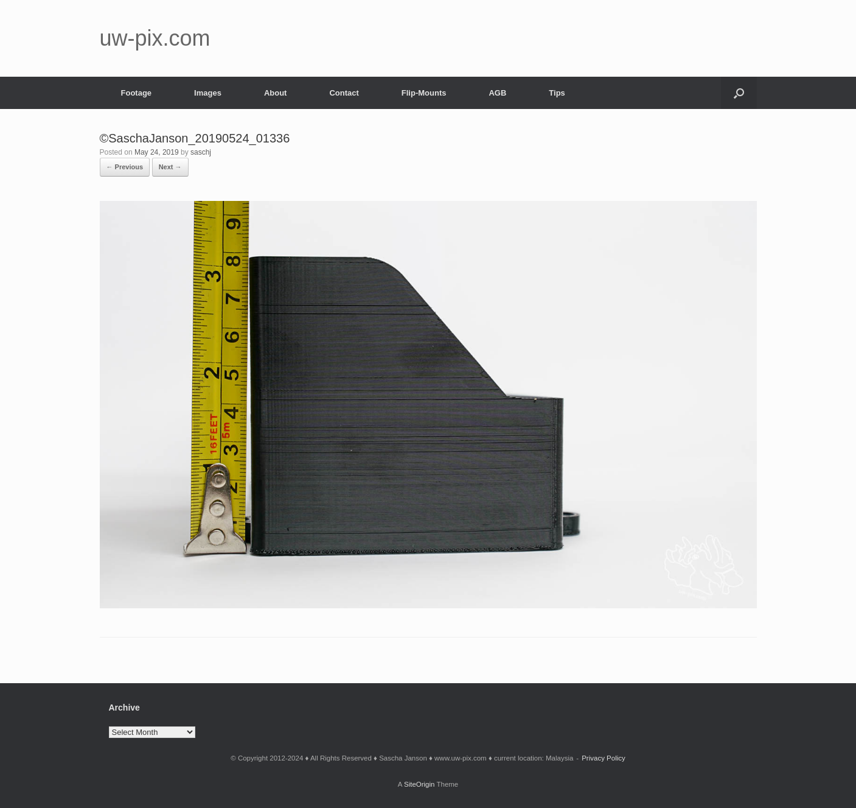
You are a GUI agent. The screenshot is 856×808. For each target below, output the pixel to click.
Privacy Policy (603, 758)
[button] (739, 93)
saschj (200, 152)
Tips (557, 92)
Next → (170, 166)
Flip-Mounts (424, 92)
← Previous (125, 166)
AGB (497, 92)
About (275, 92)
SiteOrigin (419, 784)
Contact (343, 92)
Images (207, 92)
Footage (136, 92)
